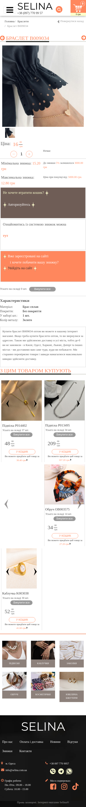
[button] (6, 504)
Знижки (7, 751)
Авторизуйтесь (19, 204)
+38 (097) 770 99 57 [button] (30, 13)
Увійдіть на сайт (20, 268)
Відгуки (72, 741)
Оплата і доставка (31, 741)
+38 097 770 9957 (59, 763)
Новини (55, 741)
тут (5, 235)
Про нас (7, 741)
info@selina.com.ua (16, 770)
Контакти (25, 751)
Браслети (23, 21)
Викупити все (42, 289)
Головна (10, 21)
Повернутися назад (72, 21)
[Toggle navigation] (10, 10)
